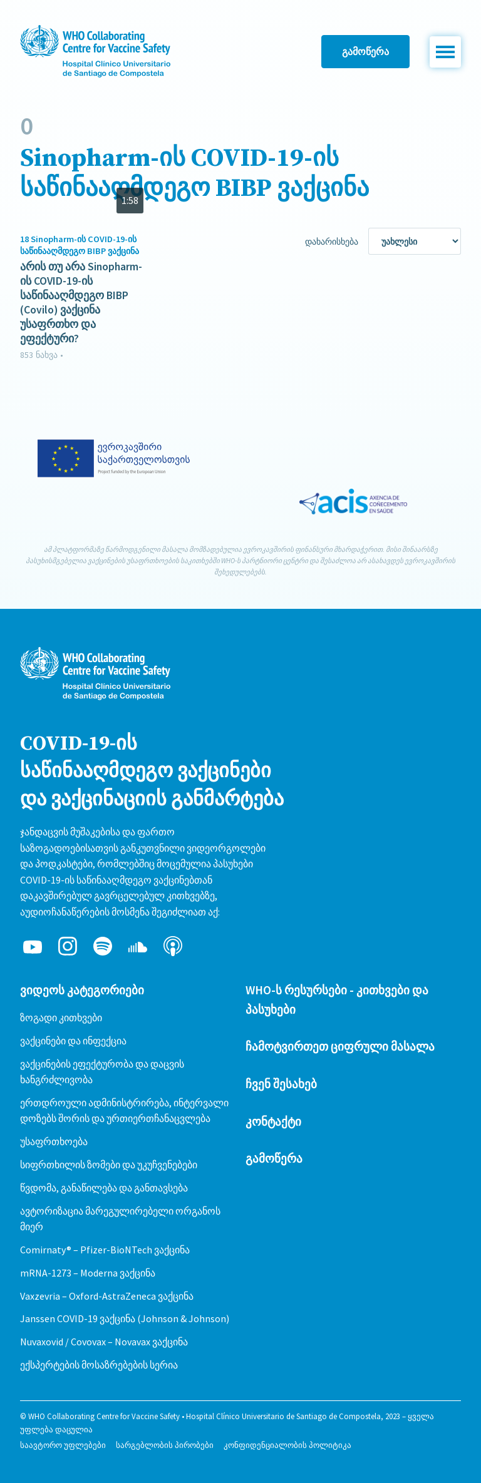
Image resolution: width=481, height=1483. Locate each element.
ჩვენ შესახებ (281, 1083)
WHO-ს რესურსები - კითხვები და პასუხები (337, 999)
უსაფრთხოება (54, 1141)
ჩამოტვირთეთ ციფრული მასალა (340, 1046)
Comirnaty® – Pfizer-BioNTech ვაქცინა (105, 1249)
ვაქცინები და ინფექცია (73, 1040)
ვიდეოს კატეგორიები (82, 989)
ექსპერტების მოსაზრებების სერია (99, 1364)
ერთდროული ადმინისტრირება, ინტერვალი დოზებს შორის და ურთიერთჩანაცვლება (124, 1110)
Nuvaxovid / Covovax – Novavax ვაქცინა (104, 1341)
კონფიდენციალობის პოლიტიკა (287, 1445)
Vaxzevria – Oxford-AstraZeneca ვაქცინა (107, 1296)
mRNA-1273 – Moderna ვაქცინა (87, 1272)
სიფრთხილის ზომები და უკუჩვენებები (108, 1164)
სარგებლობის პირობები (165, 1445)
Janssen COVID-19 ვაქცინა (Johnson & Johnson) (124, 1318)
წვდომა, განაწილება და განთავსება (104, 1187)
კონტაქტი (273, 1121)
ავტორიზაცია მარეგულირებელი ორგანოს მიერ (120, 1219)
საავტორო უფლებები (63, 1445)
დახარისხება (331, 241)
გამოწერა (365, 51)
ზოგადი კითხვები (61, 1017)
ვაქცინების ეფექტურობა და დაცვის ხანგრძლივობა (102, 1071)
